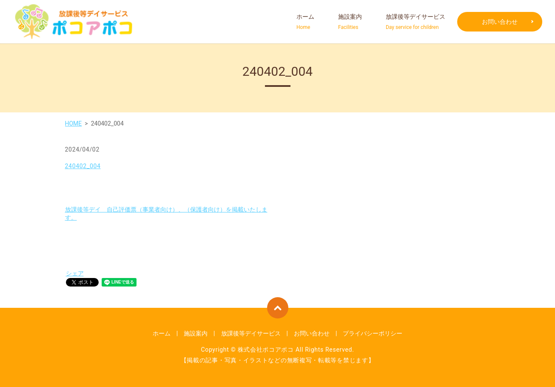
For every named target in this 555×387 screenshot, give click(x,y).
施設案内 (350, 22)
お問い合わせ (500, 21)
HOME (73, 123)
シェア (75, 273)
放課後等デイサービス (415, 22)
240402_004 (83, 166)
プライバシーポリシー (372, 333)
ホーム (305, 22)
